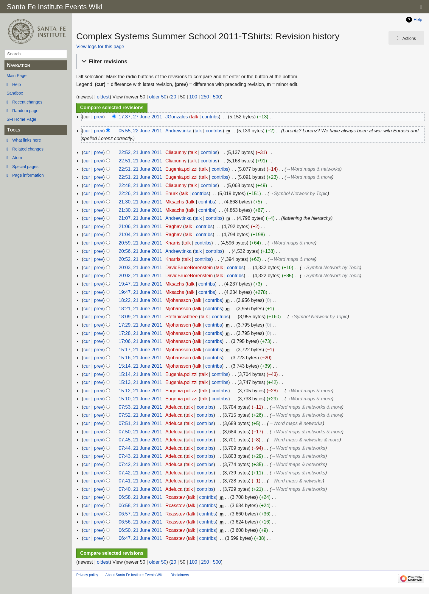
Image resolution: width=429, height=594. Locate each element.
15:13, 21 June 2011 (140, 382)
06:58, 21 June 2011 (140, 497)
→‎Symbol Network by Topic (298, 193)
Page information (28, 175)
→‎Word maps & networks (313, 169)
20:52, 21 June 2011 (140, 259)
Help (16, 84)
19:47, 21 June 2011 (140, 283)
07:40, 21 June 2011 (140, 489)
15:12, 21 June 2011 (140, 390)
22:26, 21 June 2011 (140, 193)
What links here (26, 140)
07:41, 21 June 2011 (140, 480)
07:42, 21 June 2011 (140, 464)
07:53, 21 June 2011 (140, 407)
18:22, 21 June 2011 (140, 300)
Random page (25, 110)
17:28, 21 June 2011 (140, 333)
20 (173, 96)
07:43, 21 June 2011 (140, 456)
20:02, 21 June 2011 (140, 275)
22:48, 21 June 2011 (140, 185)
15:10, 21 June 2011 (140, 398)
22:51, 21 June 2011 (140, 160)
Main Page (17, 75)
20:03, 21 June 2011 (140, 267)
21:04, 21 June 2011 (140, 234)
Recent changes (27, 102)
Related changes (27, 149)
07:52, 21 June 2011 (140, 415)
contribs (210, 116)
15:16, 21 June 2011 (140, 357)
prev (98, 116)
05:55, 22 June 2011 (140, 130)
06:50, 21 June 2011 (140, 530)
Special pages (25, 166)
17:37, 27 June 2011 (140, 116)
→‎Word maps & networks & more (306, 407)
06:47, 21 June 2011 (140, 538)
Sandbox (15, 93)
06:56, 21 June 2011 (140, 521)
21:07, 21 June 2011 (140, 218)
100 (193, 96)
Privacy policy (87, 575)
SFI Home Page (21, 119)
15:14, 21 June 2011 (140, 366)
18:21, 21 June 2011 (140, 308)
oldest (103, 96)
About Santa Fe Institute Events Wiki (134, 575)
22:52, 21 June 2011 (140, 152)
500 (217, 96)
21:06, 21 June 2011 (140, 226)
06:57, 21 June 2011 (140, 513)
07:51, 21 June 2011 (140, 423)
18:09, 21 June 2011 (140, 316)
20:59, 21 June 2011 (140, 242)
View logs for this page (100, 46)
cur (86, 130)
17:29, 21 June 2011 (140, 324)
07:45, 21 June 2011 (140, 439)
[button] (249, 61)
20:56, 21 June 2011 (140, 251)
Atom (17, 157)
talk (194, 116)
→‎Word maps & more (309, 177)
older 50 (158, 96)
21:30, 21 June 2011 (140, 201)
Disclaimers (179, 575)
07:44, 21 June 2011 (140, 448)
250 (205, 96)
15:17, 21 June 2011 (140, 349)
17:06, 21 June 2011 (140, 341)
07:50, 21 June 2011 (140, 431)
